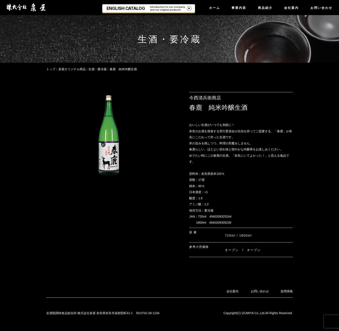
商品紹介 (265, 7)
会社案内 (291, 7)
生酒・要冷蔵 (97, 69)
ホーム (214, 7)
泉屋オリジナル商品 (72, 69)
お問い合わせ (321, 7)
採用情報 (287, 291)
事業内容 (239, 7)
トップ (50, 69)
